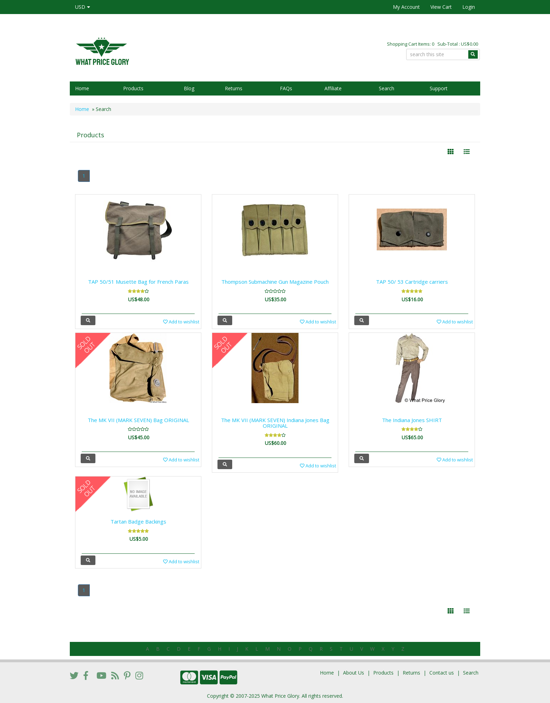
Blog (189, 88)
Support (439, 88)
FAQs (286, 88)
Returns (233, 88)
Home (82, 88)
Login (468, 7)
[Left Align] (450, 152)
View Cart (441, 7)
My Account (406, 7)
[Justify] (466, 152)
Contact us (441, 672)
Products (133, 88)
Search (386, 88)
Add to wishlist (181, 321)
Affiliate (333, 88)
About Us (353, 672)
